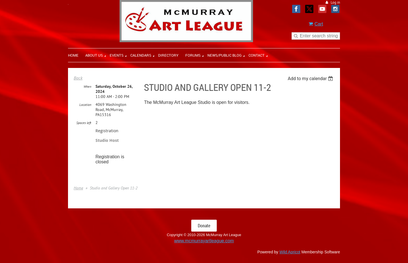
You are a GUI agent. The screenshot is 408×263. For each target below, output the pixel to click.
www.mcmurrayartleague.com (204, 240)
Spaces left (83, 123)
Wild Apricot (289, 252)
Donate (204, 226)
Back (78, 78)
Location (85, 104)
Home (78, 188)
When (87, 86)
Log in (335, 2)
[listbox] (311, 78)
